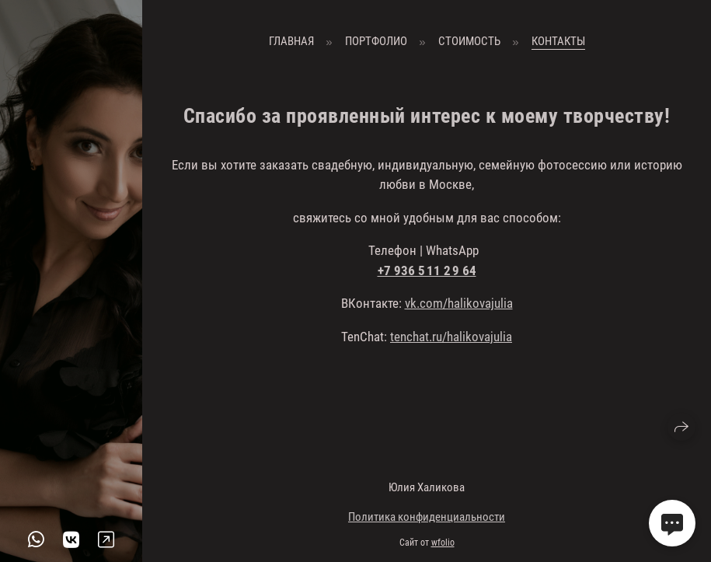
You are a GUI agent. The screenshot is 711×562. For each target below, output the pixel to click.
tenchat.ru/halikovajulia (451, 336)
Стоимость (469, 41)
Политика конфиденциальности (426, 517)
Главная (291, 41)
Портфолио (376, 41)
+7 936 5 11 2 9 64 (427, 270)
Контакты (558, 41)
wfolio (443, 542)
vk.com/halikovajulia (459, 303)
